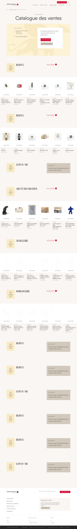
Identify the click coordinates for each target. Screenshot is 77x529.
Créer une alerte (46, 39)
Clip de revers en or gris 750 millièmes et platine (19, 277)
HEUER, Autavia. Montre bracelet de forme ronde (18, 328)
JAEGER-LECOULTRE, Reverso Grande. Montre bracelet (71, 328)
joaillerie (8, 517)
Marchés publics (10, 506)
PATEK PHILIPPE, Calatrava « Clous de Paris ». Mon (6, 328)
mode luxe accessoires (33, 517)
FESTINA (3, 150)
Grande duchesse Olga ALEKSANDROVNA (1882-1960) (57, 226)
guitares (52, 517)
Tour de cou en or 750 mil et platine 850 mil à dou (70, 101)
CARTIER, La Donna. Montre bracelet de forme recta (32, 328)
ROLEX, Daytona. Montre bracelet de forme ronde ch (57, 328)
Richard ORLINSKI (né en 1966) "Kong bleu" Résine (70, 225)
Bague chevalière (31, 150)
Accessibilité (9, 511)
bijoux (8, 520)
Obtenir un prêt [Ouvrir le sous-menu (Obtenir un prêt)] (35, 4)
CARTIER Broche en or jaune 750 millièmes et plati (57, 277)
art (29, 520)
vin (51, 520)
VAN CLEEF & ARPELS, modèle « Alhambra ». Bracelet (32, 277)
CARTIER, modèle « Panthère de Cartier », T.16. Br (44, 277)
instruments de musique (33, 522)
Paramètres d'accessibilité (65, 527)
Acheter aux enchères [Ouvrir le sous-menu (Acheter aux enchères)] (52, 4)
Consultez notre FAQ (65, 492)
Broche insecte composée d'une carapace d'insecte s (6, 101)
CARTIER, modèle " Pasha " (18, 151)
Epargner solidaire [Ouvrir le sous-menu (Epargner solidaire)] (62, 4)
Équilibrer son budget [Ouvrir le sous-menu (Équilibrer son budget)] (43, 4)
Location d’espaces (11, 508)
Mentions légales (24, 527)
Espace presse (10, 498)
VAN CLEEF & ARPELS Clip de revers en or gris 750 (6, 277)
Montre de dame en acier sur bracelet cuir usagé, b (31, 101)
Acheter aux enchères (13, 9)
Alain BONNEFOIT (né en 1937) (18, 224)
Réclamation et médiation (12, 503)
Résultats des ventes (47, 43)
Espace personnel (62, 2)
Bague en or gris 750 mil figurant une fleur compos (57, 101)
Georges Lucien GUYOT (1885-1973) (6, 224)
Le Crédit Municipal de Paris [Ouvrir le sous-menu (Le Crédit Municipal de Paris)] (69, 5)
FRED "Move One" (44, 150)
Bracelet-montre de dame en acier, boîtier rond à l (18, 101)
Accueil (7, 9)
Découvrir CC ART (46, 508)
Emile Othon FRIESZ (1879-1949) (44, 224)
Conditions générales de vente (53, 527)
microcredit (53, 522)
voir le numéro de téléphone (21, 36)
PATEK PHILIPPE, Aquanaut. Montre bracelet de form (44, 328)
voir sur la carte (19, 33)
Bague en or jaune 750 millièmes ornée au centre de (70, 277)
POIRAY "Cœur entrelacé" (56, 151)
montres (8, 522)
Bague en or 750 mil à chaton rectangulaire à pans (45, 101)
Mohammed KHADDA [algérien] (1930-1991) (32, 225)
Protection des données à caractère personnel (37, 527)
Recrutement (10, 501)
